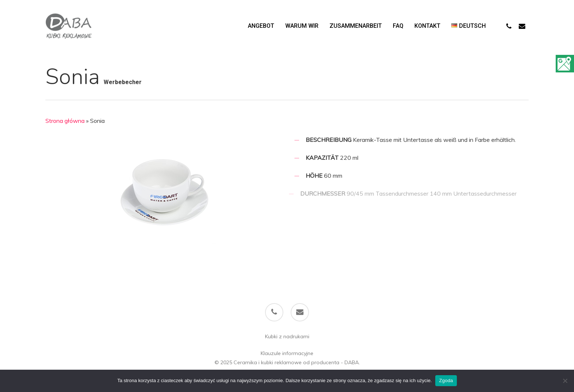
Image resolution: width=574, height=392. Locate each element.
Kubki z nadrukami (287, 336)
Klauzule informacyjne (287, 353)
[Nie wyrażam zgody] (565, 380)
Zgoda (446, 380)
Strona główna (65, 120)
